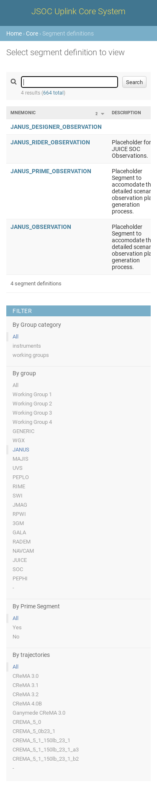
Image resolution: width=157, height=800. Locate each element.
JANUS (21, 449)
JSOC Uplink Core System (78, 11)
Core (32, 33)
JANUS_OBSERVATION (40, 226)
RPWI (19, 514)
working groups (31, 355)
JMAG (20, 505)
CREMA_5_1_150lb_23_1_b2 (46, 759)
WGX (19, 440)
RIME (19, 486)
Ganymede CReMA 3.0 (39, 713)
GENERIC (23, 431)
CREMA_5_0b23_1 (34, 731)
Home (14, 33)
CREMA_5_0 (27, 722)
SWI (18, 495)
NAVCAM (23, 551)
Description (126, 112)
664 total (53, 93)
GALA (19, 532)
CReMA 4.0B (27, 703)
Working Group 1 (32, 394)
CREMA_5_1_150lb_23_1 (41, 740)
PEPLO (21, 477)
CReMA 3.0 (26, 676)
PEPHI (20, 578)
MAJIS (20, 459)
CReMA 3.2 (26, 694)
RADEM (22, 541)
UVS (18, 468)
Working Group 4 (32, 422)
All (15, 336)
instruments (27, 346)
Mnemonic (23, 112)
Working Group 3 (32, 413)
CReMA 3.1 (26, 685)
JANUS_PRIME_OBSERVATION (50, 171)
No (16, 636)
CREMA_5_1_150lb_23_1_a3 (46, 749)
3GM (18, 523)
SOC (18, 569)
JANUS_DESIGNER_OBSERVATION (56, 126)
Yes (17, 627)
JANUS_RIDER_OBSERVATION (50, 142)
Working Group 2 (32, 403)
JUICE (20, 560)
